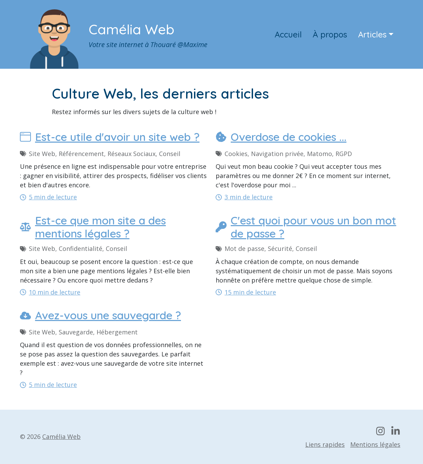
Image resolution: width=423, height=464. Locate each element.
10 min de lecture (50, 292)
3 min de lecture (244, 197)
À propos (330, 34)
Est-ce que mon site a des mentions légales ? (93, 227)
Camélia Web (131, 29)
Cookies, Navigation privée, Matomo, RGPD (284, 154)
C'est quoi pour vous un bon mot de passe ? (306, 227)
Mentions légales (375, 444)
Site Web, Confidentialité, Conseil (73, 248)
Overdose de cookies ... (281, 136)
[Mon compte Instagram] (380, 431)
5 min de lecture (48, 197)
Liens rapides (325, 444)
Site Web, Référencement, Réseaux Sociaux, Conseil (100, 154)
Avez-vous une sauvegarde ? (100, 315)
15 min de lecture (246, 292)
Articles (372, 34)
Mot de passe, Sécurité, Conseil (266, 248)
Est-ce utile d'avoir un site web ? (109, 136)
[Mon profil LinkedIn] (395, 431)
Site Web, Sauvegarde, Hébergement (79, 332)
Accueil (288, 34)
